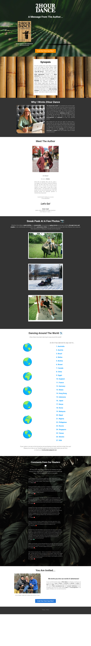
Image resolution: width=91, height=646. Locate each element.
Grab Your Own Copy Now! (45, 51)
